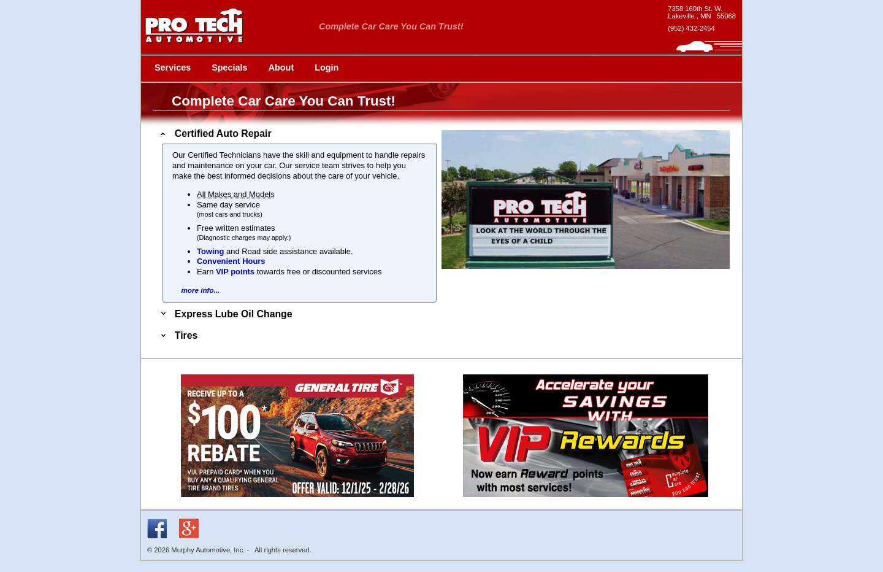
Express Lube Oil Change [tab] (225, 314)
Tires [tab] (177, 335)
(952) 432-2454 (691, 28)
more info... (200, 290)
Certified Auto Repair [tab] (215, 133)
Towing (210, 251)
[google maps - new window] (702, 12)
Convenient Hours (231, 261)
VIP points (235, 271)
